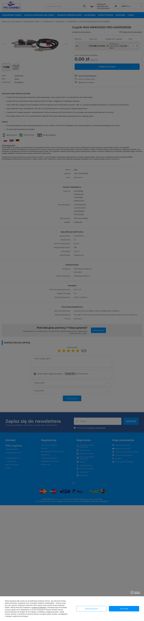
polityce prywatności (39, 607)
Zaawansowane (91, 609)
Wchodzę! (124, 609)
